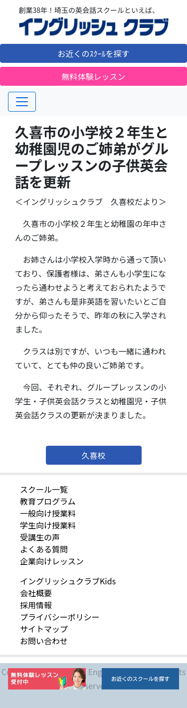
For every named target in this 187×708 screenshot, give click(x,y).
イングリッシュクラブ (94, 27)
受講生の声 (40, 537)
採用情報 (36, 605)
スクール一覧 (44, 489)
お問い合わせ (44, 641)
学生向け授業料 (48, 525)
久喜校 (93, 455)
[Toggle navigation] (22, 102)
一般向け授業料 (48, 513)
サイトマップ (44, 629)
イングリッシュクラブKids (68, 581)
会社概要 (36, 593)
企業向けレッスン (52, 561)
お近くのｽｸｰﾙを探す (93, 53)
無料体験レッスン (93, 76)
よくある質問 (44, 549)
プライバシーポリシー (60, 617)
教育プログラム (48, 501)
